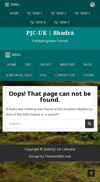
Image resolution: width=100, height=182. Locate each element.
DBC (28, 64)
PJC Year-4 (37, 22)
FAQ (43, 75)
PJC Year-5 (61, 22)
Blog (88, 64)
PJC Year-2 (58, 13)
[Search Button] (92, 4)
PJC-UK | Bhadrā (50, 32)
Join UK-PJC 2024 (19, 75)
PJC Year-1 (34, 13)
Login (88, 75)
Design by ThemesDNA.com (50, 156)
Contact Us (65, 75)
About (45, 64)
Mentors (67, 64)
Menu (15, 4)
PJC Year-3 (82, 13)
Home (14, 13)
